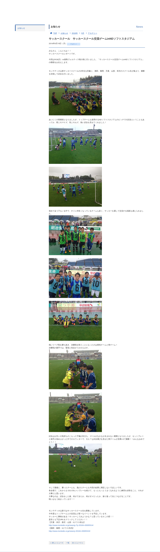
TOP (53, 33)
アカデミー (91, 33)
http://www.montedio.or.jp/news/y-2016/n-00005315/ (69, 531)
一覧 (67, 543)
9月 (81, 33)
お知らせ (21, 28)
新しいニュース (56, 543)
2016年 (73, 33)
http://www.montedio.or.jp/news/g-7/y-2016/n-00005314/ (71, 525)
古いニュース (77, 543)
